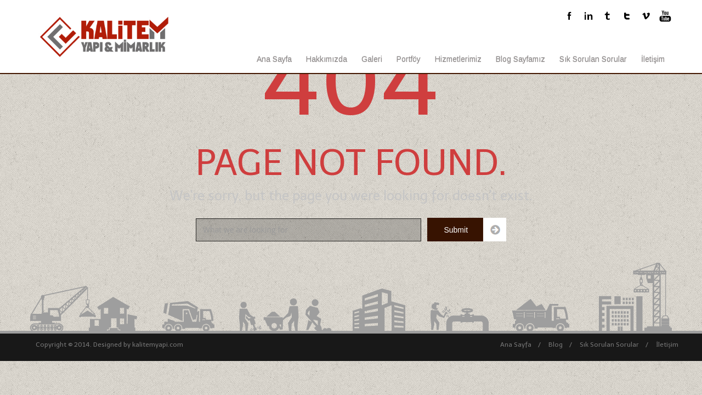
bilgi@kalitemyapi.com (399, 16)
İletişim (653, 59)
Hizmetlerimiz (458, 59)
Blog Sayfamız (520, 59)
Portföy (409, 59)
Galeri (371, 59)
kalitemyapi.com (157, 344)
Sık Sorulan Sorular (593, 59)
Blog (555, 344)
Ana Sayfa (274, 59)
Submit (456, 229)
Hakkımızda (326, 59)
